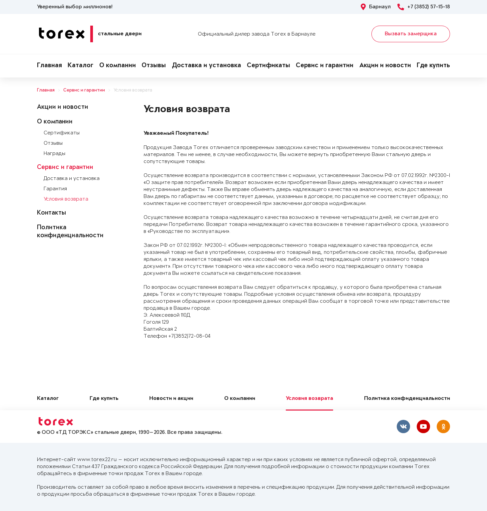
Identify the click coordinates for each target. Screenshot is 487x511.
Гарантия (55, 189)
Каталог (80, 66)
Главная (49, 66)
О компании (117, 66)
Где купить (433, 66)
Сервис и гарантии (324, 66)
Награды (54, 153)
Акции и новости (385, 66)
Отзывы (154, 66)
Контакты (51, 213)
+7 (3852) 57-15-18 (423, 7)
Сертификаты (268, 66)
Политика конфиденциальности (407, 399)
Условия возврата (133, 90)
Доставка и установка (206, 66)
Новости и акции (171, 399)
